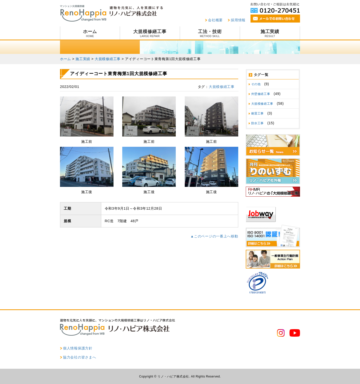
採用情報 (238, 20)
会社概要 (215, 20)
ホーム (90, 33)
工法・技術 (210, 33)
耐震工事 (257, 113)
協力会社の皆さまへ (79, 357)
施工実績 (270, 33)
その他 (256, 84)
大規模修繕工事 (150, 33)
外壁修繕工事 (260, 94)
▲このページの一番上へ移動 (214, 236)
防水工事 (257, 123)
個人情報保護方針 (77, 348)
